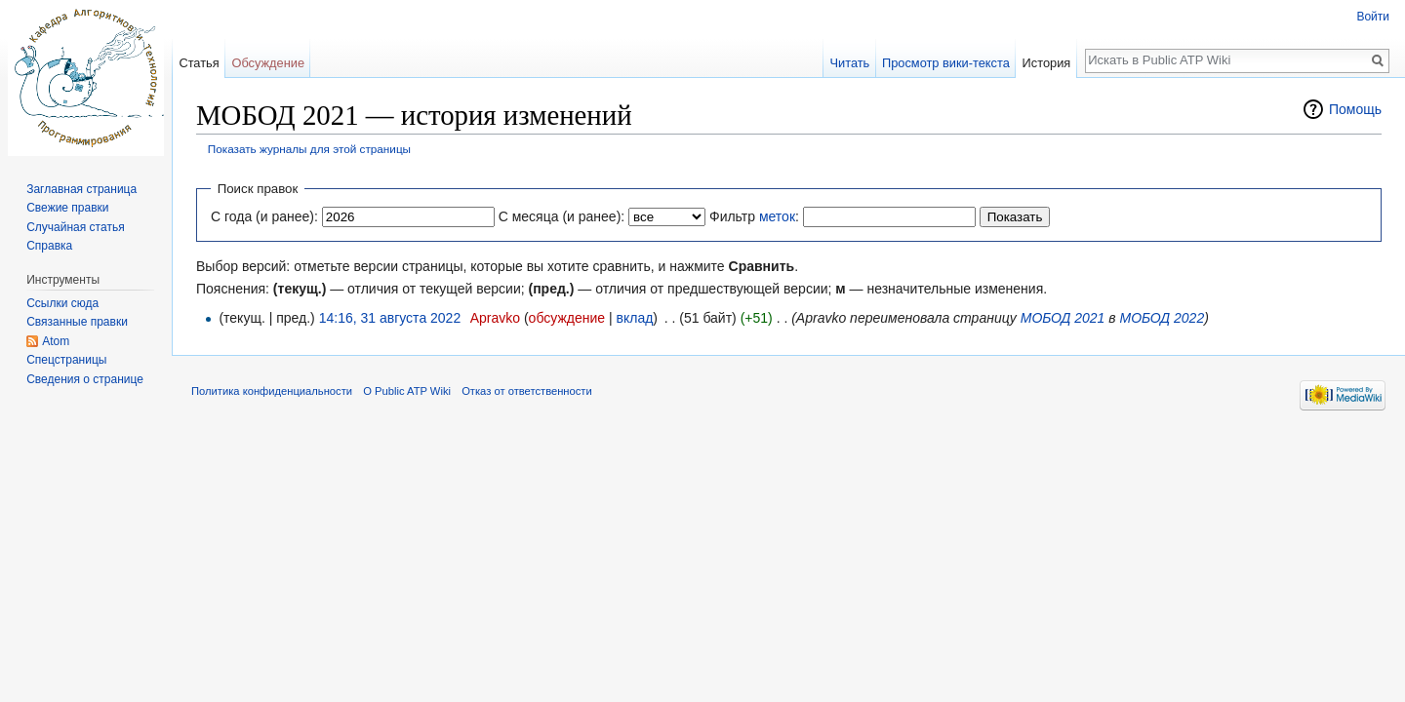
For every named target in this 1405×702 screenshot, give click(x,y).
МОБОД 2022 (1162, 318)
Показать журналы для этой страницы (309, 148)
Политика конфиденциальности (271, 391)
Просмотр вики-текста (946, 63)
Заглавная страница (81, 189)
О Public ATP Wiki (407, 391)
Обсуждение (267, 63)
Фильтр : (754, 216)
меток (777, 216)
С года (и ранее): (264, 216)
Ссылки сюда (62, 303)
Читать (849, 63)
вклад (635, 318)
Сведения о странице (84, 379)
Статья (199, 63)
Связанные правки (77, 322)
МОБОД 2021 (1063, 318)
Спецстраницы (66, 360)
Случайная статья (75, 227)
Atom (55, 341)
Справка (49, 246)
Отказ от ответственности (527, 391)
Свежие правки (67, 207)
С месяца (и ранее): (562, 216)
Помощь (1355, 109)
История (1047, 63)
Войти (1372, 16)
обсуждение (567, 318)
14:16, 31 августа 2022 (390, 318)
